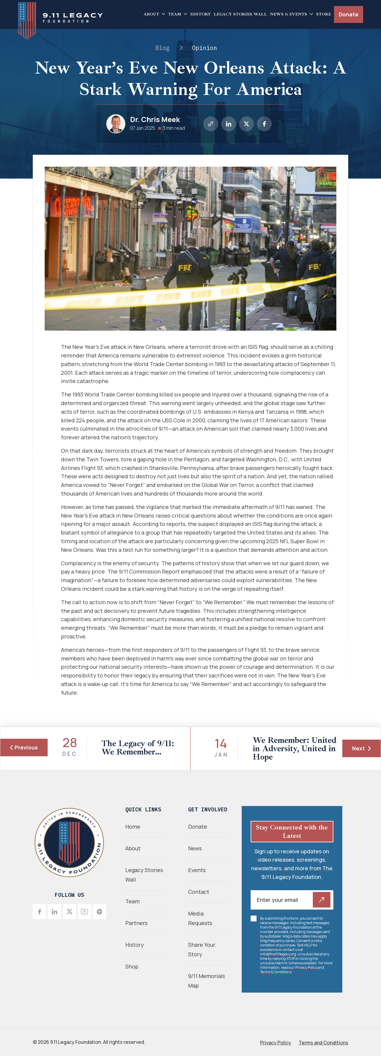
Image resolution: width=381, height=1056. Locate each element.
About (151, 14)
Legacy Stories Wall (240, 14)
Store (323, 14)
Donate (348, 14)
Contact (198, 891)
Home (132, 826)
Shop (131, 966)
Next (361, 748)
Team (174, 14)
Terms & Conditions (275, 971)
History (200, 14)
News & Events (288, 14)
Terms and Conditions (323, 1042)
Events (197, 870)
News (195, 848)
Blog (162, 48)
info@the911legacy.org (278, 954)
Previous (24, 747)
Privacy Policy (306, 967)
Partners (136, 923)
